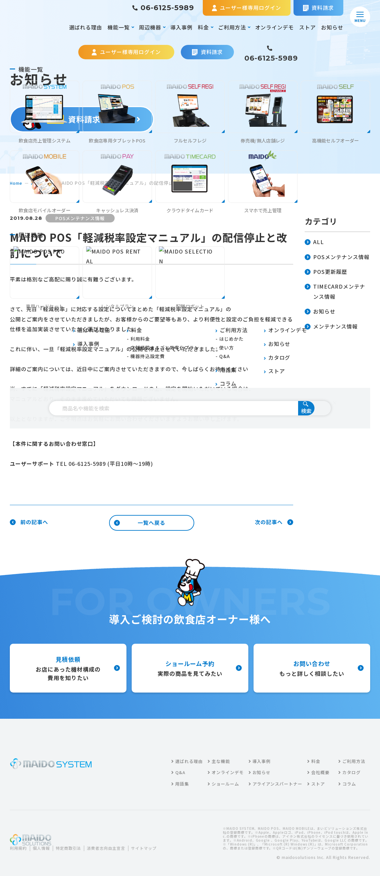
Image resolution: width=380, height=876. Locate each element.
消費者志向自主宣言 (118, 844)
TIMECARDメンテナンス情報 (335, 291)
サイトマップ (27, 852)
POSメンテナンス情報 (337, 257)
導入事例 (181, 27)
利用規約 (19, 844)
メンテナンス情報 (331, 326)
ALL (314, 242)
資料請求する (82, 119)
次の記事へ (274, 522)
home (17, 183)
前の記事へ (29, 522)
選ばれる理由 (86, 27)
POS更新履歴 (326, 272)
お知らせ (332, 27)
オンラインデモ (274, 27)
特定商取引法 (75, 844)
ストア (307, 27)
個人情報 (45, 844)
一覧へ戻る (139, 522)
